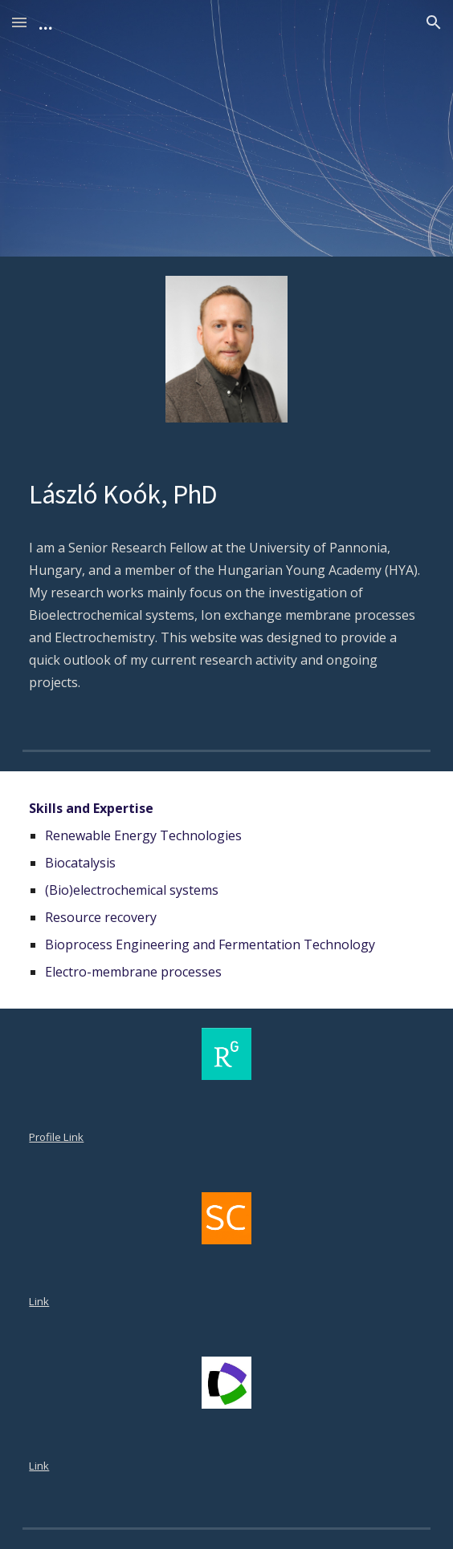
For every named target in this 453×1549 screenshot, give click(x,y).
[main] (226, 493)
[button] (19, 22)
